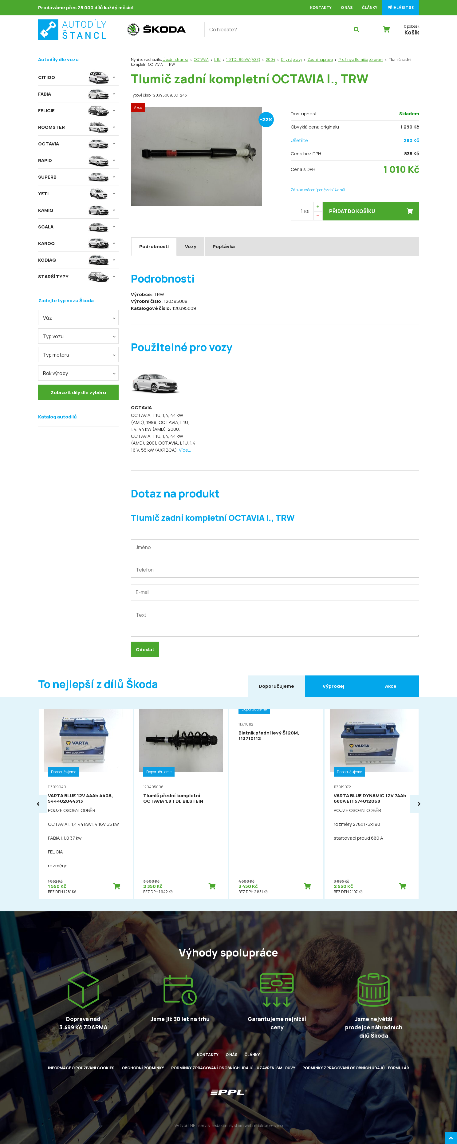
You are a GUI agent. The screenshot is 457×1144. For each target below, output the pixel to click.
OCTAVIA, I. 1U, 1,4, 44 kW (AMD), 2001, (157, 439)
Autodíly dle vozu (58, 59)
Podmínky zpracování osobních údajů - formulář (355, 1068)
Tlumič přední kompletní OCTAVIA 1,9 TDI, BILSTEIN (173, 798)
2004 (270, 59)
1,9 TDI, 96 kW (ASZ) (243, 59)
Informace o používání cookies (81, 1068)
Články (369, 7)
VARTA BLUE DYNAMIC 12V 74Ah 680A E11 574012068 (370, 798)
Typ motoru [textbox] (56, 354)
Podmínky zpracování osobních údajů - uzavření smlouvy (233, 1068)
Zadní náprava (320, 59)
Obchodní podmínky (143, 1068)
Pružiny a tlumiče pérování (360, 59)
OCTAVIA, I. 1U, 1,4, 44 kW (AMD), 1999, (157, 419)
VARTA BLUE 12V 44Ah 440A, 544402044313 (80, 798)
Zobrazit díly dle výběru (78, 392)
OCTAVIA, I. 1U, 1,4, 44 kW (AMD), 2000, (160, 426)
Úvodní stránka (175, 59)
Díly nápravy (291, 59)
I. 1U (217, 59)
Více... (185, 450)
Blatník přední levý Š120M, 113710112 (268, 736)
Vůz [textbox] (47, 318)
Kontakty (321, 7)
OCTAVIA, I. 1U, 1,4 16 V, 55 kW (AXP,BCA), (163, 446)
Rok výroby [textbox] (55, 373)
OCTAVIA (201, 59)
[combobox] (78, 317)
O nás (347, 7)
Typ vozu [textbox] (53, 336)
